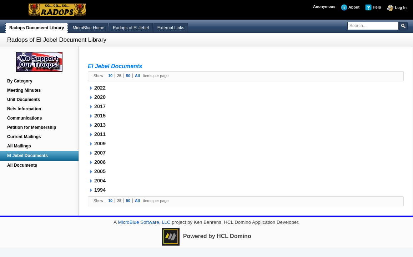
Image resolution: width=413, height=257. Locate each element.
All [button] (137, 76)
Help (373, 7)
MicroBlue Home (88, 27)
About (350, 7)
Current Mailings (24, 136)
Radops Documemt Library (36, 27)
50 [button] (128, 76)
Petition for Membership (31, 127)
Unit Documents (23, 99)
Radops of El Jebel (131, 27)
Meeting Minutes (24, 90)
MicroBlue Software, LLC (143, 222)
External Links (170, 27)
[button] (403, 25)
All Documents (22, 165)
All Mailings (19, 145)
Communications (24, 118)
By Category (19, 81)
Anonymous (324, 6)
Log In (397, 7)
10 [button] (110, 76)
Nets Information (24, 108)
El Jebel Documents (27, 155)
